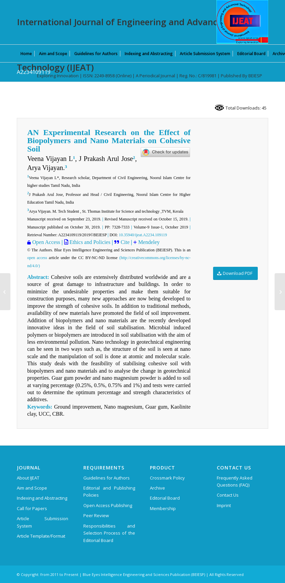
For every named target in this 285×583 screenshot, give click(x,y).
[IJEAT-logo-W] (242, 22)
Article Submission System (42, 522)
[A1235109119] (5, 291)
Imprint (224, 505)
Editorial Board (165, 498)
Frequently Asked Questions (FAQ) (234, 481)
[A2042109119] (280, 291)
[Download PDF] (235, 273)
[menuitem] (26, 53)
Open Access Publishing (107, 505)
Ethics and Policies (89, 242)
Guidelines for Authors (106, 478)
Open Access (46, 242)
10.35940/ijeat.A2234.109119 (143, 235)
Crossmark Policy (167, 478)
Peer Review (96, 515)
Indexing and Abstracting (42, 498)
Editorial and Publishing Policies (109, 491)
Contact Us (228, 495)
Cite (126, 242)
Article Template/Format (41, 536)
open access (37, 257)
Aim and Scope (32, 488)
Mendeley (149, 242)
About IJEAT (28, 478)
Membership (163, 508)
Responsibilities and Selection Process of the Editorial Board (109, 533)
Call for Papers (32, 508)
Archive (157, 488)
